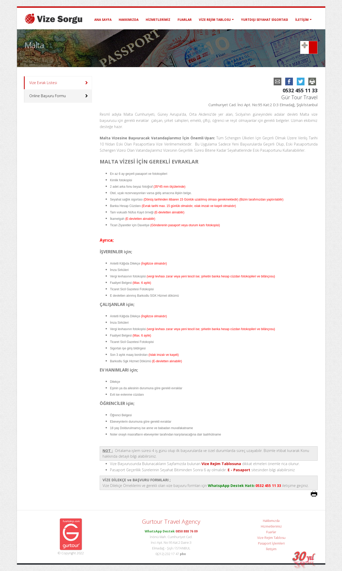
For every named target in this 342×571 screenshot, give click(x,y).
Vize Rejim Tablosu (215, 19)
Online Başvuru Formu (47, 95)
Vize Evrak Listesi (43, 82)
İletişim (302, 19)
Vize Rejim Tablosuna (221, 463)
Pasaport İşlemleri (271, 543)
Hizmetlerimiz (158, 19)
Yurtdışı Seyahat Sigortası (264, 19)
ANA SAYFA (103, 19)
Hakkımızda (128, 19)
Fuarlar (185, 19)
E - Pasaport (239, 469)
